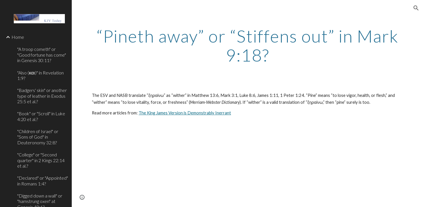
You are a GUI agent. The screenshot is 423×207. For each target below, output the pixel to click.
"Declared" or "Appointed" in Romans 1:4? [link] (42, 180)
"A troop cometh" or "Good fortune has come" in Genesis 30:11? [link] (41, 54)
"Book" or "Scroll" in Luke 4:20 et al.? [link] (41, 116)
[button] (416, 8)
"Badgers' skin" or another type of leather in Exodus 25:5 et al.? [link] (42, 95)
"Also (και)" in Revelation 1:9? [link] (40, 75)
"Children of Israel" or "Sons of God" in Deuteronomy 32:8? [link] (37, 137)
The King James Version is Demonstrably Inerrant (185, 112)
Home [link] (17, 37)
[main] (247, 45)
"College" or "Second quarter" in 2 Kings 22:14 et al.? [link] (41, 160)
